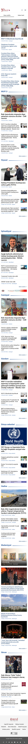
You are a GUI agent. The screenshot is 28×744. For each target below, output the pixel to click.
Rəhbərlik (3, 726)
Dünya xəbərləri (8, 424)
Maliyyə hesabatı (19, 724)
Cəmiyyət (5, 295)
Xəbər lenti (21, 15)
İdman (4, 652)
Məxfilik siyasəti (16, 729)
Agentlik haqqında (8, 724)
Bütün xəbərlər (22, 156)
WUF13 (4, 91)
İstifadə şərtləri (6, 729)
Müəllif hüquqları (22, 726)
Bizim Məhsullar (12, 726)
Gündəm (5, 359)
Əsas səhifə (7, 15)
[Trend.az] (5, 10)
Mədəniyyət (6, 545)
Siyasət (4, 160)
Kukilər (24, 729)
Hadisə (4, 486)
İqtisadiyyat (6, 231)
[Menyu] (25, 10)
